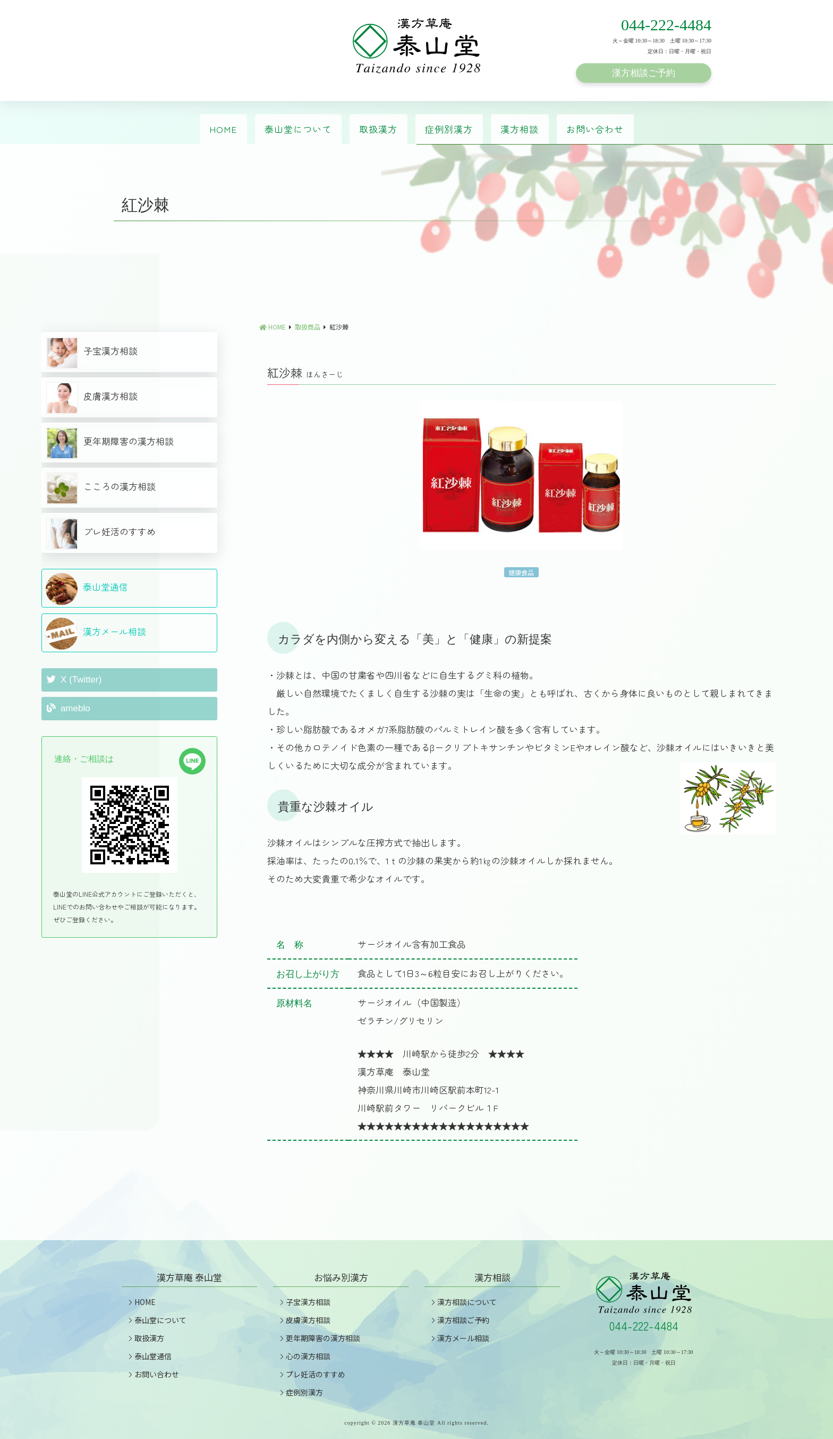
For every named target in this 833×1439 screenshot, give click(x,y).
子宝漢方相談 (92, 353)
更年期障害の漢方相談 (110, 443)
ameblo (68, 708)
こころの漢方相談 (101, 488)
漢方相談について (463, 1302)
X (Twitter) (74, 680)
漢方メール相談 (96, 634)
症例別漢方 (449, 129)
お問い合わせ (595, 129)
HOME (223, 129)
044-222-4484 (666, 24)
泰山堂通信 (87, 589)
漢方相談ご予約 (643, 73)
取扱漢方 (378, 129)
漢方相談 (519, 129)
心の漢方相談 (304, 1356)
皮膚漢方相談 (92, 398)
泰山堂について (298, 129)
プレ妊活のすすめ (101, 534)
